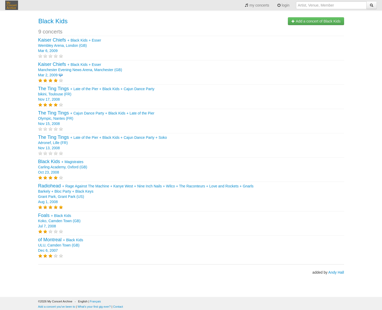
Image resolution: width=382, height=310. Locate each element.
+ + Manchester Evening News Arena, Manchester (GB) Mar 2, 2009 (80, 69)
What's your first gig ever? (94, 306)
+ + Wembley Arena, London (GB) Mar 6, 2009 (69, 45)
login (283, 5)
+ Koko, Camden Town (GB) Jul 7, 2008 (59, 221)
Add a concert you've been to (56, 306)
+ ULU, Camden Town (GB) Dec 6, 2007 (60, 245)
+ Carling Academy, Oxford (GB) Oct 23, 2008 (62, 167)
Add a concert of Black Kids (315, 21)
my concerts (257, 5)
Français (95, 301)
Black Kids (53, 21)
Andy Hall (336, 272)
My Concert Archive (12, 5)
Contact (118, 306)
